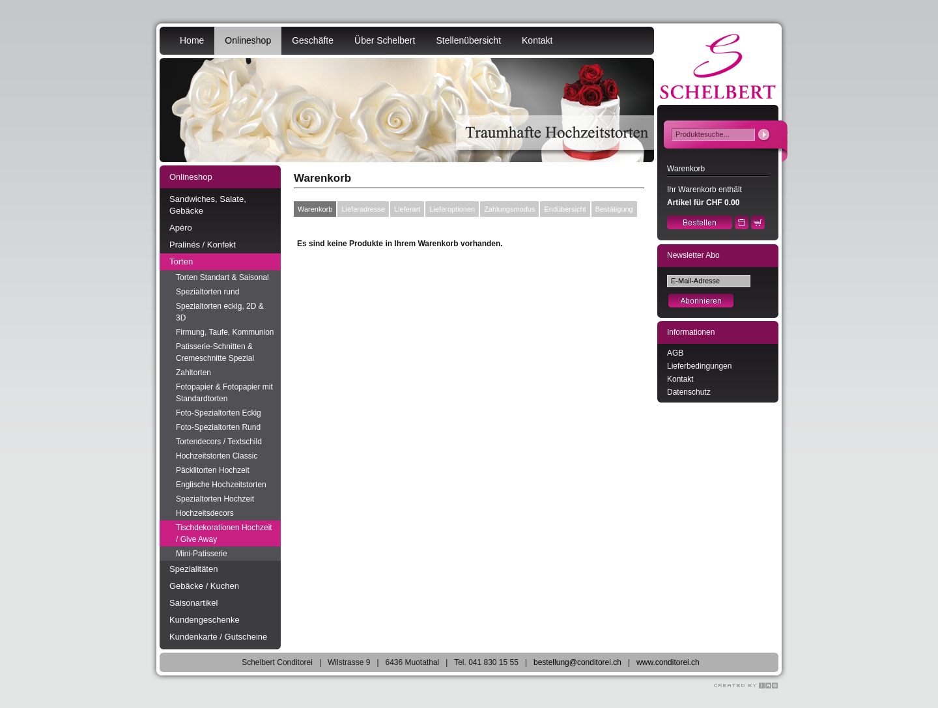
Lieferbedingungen (699, 366)
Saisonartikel (193, 603)
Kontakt (537, 40)
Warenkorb (315, 209)
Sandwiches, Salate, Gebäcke (207, 205)
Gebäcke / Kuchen (204, 586)
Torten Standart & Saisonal (222, 277)
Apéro (180, 228)
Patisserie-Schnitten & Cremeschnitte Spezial (215, 352)
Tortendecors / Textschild (219, 441)
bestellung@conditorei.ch (577, 662)
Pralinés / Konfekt (202, 244)
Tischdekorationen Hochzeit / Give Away (224, 533)
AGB (675, 353)
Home (192, 40)
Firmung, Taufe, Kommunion (225, 332)
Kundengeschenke (204, 620)
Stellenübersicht (468, 40)
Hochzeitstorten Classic (216, 455)
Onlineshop (248, 40)
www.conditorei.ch (668, 662)
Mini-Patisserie (201, 553)
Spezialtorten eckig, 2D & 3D (220, 312)
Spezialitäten (193, 569)
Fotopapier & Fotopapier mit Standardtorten (224, 392)
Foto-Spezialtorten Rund (218, 427)
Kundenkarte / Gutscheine (218, 637)
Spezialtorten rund (207, 291)
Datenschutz (689, 392)
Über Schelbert (384, 40)
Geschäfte (313, 40)
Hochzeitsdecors (205, 513)
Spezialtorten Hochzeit (215, 498)
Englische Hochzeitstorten (221, 484)
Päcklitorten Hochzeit (212, 470)
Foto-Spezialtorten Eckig (218, 413)
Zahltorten (193, 372)
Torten (181, 261)
